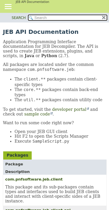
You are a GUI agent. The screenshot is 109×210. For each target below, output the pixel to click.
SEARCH (19, 18)
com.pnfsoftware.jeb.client (33, 179)
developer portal (69, 109)
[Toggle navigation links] (8, 7)
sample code (37, 114)
